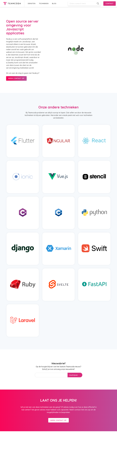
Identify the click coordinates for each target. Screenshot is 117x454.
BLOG (54, 3)
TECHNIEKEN (44, 3)
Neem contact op (58, 420)
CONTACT (110, 3)
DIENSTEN (31, 3)
